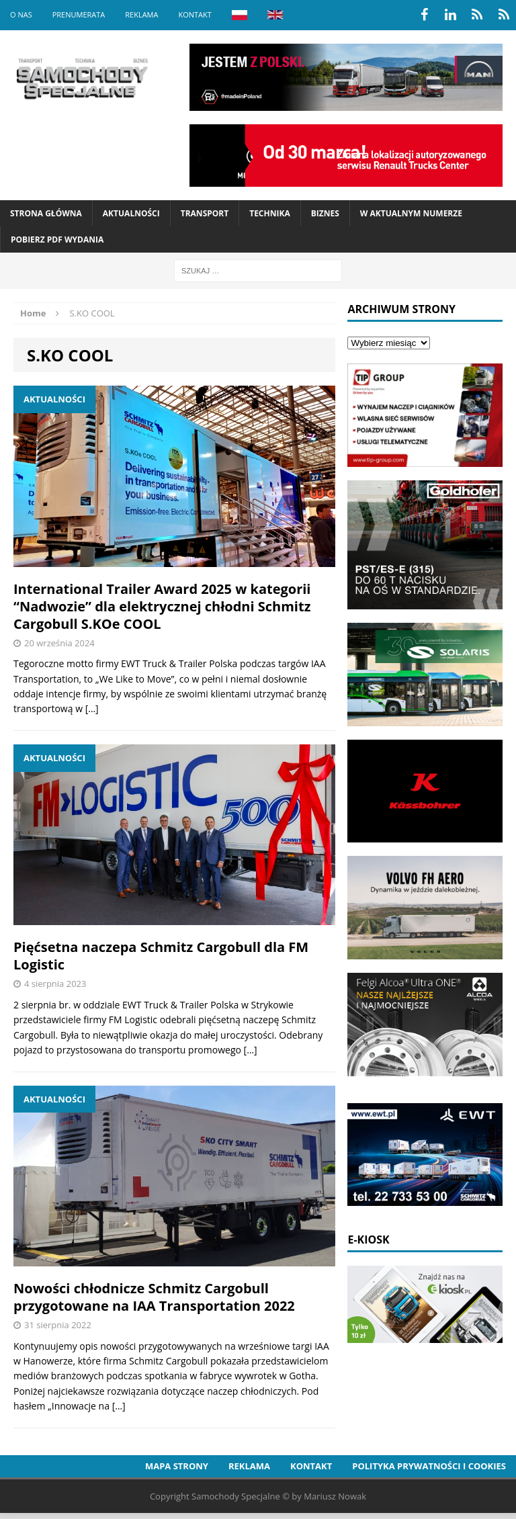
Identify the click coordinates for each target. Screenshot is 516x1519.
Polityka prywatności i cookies (429, 1466)
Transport (204, 213)
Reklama (141, 14)
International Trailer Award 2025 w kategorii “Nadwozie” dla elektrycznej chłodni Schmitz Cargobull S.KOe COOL (161, 606)
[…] (92, 708)
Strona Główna (46, 213)
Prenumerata (78, 14)
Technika (269, 213)
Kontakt (194, 14)
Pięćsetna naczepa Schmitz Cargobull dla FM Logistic (160, 955)
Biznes (325, 213)
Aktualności (131, 213)
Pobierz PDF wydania (57, 239)
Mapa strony (176, 1466)
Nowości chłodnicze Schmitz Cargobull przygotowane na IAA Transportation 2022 (154, 1297)
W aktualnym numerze (411, 213)
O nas (21, 14)
